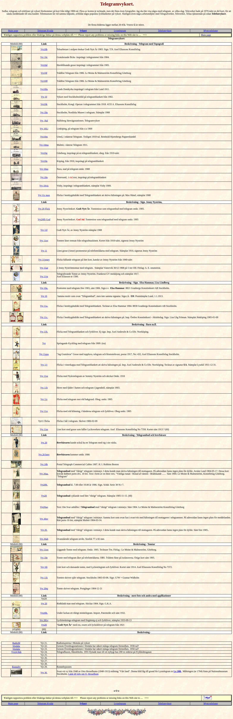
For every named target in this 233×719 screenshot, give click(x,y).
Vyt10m (44, 136)
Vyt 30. (44, 672)
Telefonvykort (164, 30)
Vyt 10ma (44, 145)
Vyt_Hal (44, 120)
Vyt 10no (44, 169)
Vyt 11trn (44, 549)
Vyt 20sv (44, 519)
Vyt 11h (44, 387)
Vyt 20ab (44, 539)
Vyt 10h (44, 464)
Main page (13, 30)
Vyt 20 (44, 442)
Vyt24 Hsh (16, 652)
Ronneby (16, 667)
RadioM (16, 643)
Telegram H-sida (45, 30)
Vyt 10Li (44, 128)
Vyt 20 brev (43, 454)
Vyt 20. (44, 530)
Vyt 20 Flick (44, 209)
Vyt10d (44, 65)
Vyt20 (44, 496)
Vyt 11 (44, 250)
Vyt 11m (44, 429)
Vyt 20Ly (44, 620)
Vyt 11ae (44, 268)
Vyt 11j (44, 365)
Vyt (44, 343)
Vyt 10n (44, 112)
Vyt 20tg (44, 588)
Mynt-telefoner (210, 30)
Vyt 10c (44, 57)
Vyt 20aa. (44, 473)
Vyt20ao (44, 507)
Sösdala (16, 646)
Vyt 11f (43, 230)
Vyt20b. (44, 485)
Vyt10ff (44, 81)
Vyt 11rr (44, 411)
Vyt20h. (44, 613)
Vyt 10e (44, 557)
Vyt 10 (44, 97)
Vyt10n (44, 161)
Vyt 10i (43, 567)
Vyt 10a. (44, 288)
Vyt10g (44, 153)
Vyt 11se (44, 376)
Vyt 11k (44, 577)
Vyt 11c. (44, 317)
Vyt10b (44, 49)
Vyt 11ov (44, 240)
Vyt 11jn (44, 276)
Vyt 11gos (44, 354)
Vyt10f (44, 73)
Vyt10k (44, 104)
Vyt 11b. (44, 331)
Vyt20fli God (44, 219)
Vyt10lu (44, 89)
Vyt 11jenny (44, 259)
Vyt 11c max (44, 195)
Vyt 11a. (44, 306)
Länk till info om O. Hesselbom (83, 674)
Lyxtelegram (120, 30)
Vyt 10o (44, 177)
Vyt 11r (43, 399)
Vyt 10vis (43, 185)
